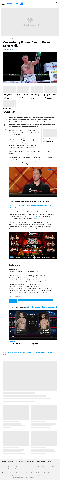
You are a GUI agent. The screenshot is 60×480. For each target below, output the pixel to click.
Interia (13, 473)
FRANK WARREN (36, 300)
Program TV (34, 473)
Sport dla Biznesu (52, 467)
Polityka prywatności (41, 461)
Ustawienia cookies (29, 461)
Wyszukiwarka (57, 3)
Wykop (5, 129)
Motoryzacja (23, 475)
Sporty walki (15, 38)
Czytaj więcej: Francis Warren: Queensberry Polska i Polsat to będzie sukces (28, 353)
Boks (20, 38)
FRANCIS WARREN (27, 300)
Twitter (5, 125)
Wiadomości (19, 466)
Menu (3, 4)
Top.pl (38, 475)
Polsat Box (14, 469)
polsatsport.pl (6, 38)
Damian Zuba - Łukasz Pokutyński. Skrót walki (41, 307)
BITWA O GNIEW (13, 300)
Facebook (5, 120)
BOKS (20, 300)
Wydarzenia (51, 473)
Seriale (34, 475)
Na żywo (28, 473)
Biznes (17, 475)
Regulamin (10, 461)
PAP (16, 461)
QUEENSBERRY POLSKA (47, 300)
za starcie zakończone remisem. (31, 216)
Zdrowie (29, 475)
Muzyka (32, 477)
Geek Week (43, 466)
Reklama (21, 461)
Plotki (45, 473)
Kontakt (4, 461)
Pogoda (29, 466)
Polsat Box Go (11, 466)
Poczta (18, 473)
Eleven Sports (36, 466)
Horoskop (40, 473)
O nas (49, 461)
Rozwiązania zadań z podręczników (20, 477)
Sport (25, 466)
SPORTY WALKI (12, 302)
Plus (9, 469)
